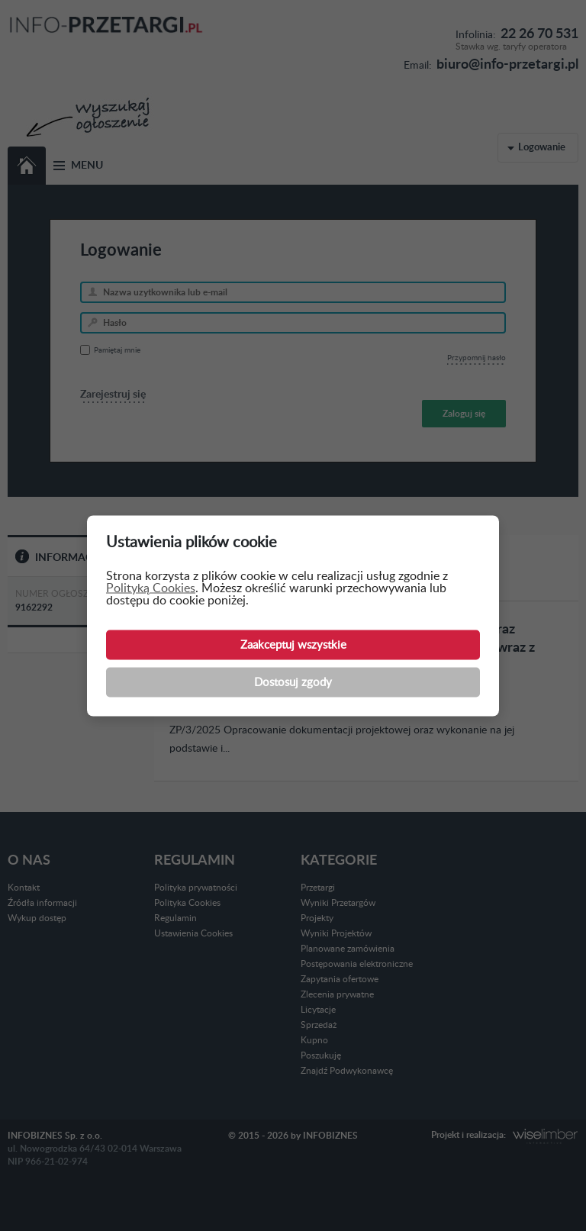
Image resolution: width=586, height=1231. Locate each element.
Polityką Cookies (150, 588)
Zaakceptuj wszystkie (293, 644)
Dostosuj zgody (293, 682)
